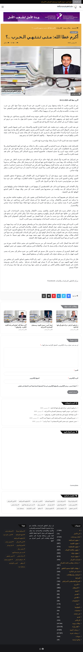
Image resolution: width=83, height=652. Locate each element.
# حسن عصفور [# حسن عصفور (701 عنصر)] (73, 508)
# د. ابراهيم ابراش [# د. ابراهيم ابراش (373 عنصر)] (61, 508)
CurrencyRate (74, 485)
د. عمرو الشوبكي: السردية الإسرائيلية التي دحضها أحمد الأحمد (58, 418)
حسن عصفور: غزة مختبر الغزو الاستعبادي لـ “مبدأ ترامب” (60, 421)
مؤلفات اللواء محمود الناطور (70, 568)
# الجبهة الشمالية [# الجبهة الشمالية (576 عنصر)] (49, 501)
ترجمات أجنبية (74, 630)
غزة (77, 604)
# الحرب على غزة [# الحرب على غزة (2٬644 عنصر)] (37, 501)
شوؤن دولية (75, 553)
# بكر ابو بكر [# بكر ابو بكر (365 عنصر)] (51, 505)
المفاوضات (75, 601)
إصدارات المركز (75, 559)
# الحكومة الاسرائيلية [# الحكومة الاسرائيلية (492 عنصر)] (24, 501)
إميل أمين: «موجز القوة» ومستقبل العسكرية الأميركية (56, 2)
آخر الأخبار (77, 533)
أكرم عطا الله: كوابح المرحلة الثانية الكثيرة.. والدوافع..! (60, 414)
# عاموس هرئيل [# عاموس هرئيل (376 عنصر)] (49, 508)
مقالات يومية (67, 28)
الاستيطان (76, 588)
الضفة (77, 591)
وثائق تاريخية (76, 639)
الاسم (76, 370)
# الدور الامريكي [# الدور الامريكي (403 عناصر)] (12, 501)
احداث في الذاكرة (74, 571)
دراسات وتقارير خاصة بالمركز (69, 563)
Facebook (51, 281)
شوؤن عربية (75, 556)
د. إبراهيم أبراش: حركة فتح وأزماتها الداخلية (64, 408)
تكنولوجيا (77, 607)
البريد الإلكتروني (73, 378)
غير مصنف (77, 614)
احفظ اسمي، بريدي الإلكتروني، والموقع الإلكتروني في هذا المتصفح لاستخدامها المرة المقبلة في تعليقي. (47, 386)
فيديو (78, 617)
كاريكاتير (77, 620)
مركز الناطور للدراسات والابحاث (67, 281)
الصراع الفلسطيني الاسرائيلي (71, 581)
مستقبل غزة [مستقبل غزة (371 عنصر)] (20, 508)
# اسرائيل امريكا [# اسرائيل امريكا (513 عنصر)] (72, 501)
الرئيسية (75, 28)
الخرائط (77, 578)
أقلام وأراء (59, 28)
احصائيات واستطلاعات (73, 575)
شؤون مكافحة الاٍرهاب (72, 550)
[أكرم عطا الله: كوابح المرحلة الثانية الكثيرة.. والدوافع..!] (15, 316)
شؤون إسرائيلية (74, 540)
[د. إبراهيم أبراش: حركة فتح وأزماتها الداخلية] (67, 316)
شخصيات (77, 610)
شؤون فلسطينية (74, 546)
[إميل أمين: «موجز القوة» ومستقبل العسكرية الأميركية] (41, 316)
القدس (77, 594)
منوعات (78, 636)
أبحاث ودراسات (75, 537)
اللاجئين (76, 597)
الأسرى (76, 584)
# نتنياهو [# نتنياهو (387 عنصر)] (40, 508)
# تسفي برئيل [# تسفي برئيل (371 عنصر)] (41, 505)
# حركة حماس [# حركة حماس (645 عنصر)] (15, 505)
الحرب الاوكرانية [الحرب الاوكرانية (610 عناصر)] (31, 508)
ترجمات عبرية (74, 633)
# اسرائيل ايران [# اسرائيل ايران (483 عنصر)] (61, 501)
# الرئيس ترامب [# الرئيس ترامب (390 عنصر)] (73, 505)
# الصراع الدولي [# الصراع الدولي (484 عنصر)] (61, 505)
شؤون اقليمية (74, 543)
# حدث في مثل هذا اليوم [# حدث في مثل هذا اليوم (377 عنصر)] (28, 505)
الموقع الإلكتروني (34, 378)
